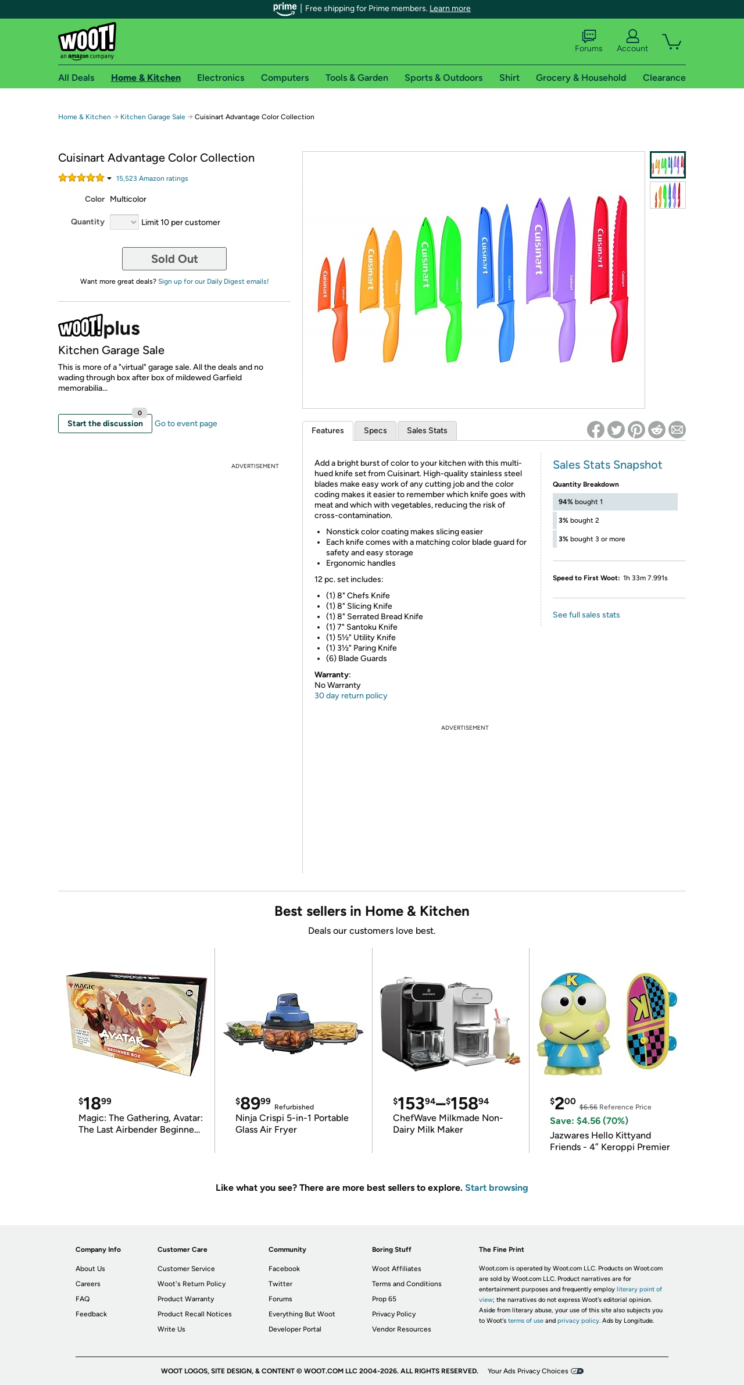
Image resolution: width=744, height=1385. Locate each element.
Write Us (171, 1329)
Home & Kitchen (84, 117)
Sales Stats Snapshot (608, 465)
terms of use (525, 1321)
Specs (375, 431)
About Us (90, 1269)
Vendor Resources (401, 1329)
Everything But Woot (302, 1314)
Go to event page (186, 424)
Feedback (91, 1314)
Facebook (284, 1269)
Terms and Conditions (407, 1284)
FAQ (83, 1299)
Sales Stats (427, 431)
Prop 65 (384, 1299)
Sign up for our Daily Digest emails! (213, 281)
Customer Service (186, 1269)
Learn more (450, 8)
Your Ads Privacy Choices (528, 1371)
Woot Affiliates (396, 1269)
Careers (88, 1284)
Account (632, 41)
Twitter (280, 1284)
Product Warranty (186, 1299)
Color (95, 199)
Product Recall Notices (195, 1314)
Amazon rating (152, 178)
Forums (589, 41)
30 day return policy (351, 696)
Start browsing (496, 1187)
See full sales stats (586, 615)
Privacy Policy (394, 1314)
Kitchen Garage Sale (152, 117)
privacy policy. (578, 1321)
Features (328, 431)
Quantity (88, 222)
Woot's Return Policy (192, 1284)
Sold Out (174, 259)
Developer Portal (295, 1329)
